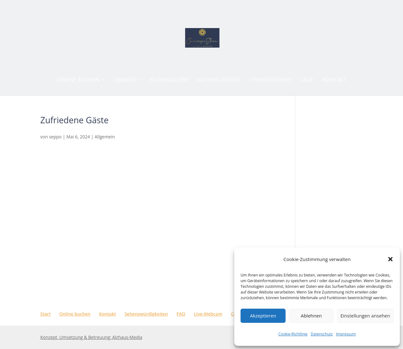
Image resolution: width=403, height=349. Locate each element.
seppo (55, 137)
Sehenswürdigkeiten (146, 314)
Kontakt (334, 80)
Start (45, 314)
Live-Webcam (208, 314)
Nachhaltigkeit (219, 80)
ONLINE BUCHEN (78, 80)
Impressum (346, 334)
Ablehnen (311, 315)
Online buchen (74, 314)
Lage (306, 80)
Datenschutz (322, 334)
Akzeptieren (263, 315)
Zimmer (124, 80)
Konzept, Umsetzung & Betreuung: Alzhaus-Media (91, 337)
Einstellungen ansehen (365, 315)
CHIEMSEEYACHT (271, 80)
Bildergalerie (169, 80)
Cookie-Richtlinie (293, 334)
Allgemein (105, 137)
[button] (390, 259)
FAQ (181, 314)
